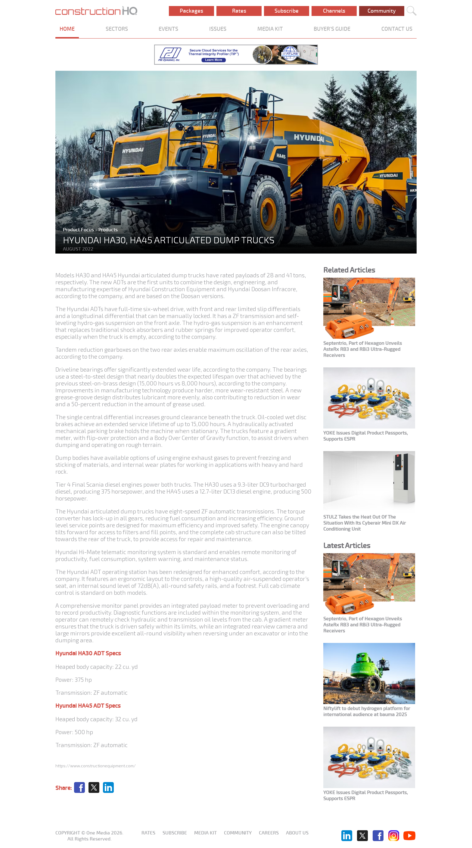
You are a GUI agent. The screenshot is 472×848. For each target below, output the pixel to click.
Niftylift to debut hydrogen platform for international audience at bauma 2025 (366, 712)
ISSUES (217, 29)
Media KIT (205, 833)
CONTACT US (396, 29)
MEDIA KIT (270, 29)
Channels (334, 11)
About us (297, 833)
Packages (191, 11)
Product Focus (79, 230)
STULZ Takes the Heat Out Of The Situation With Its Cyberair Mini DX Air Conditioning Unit (364, 523)
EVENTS (168, 29)
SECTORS (117, 29)
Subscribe (287, 11)
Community (382, 11)
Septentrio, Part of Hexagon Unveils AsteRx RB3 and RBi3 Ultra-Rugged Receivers (362, 349)
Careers (269, 833)
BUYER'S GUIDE (332, 29)
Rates (239, 11)
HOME (67, 29)
